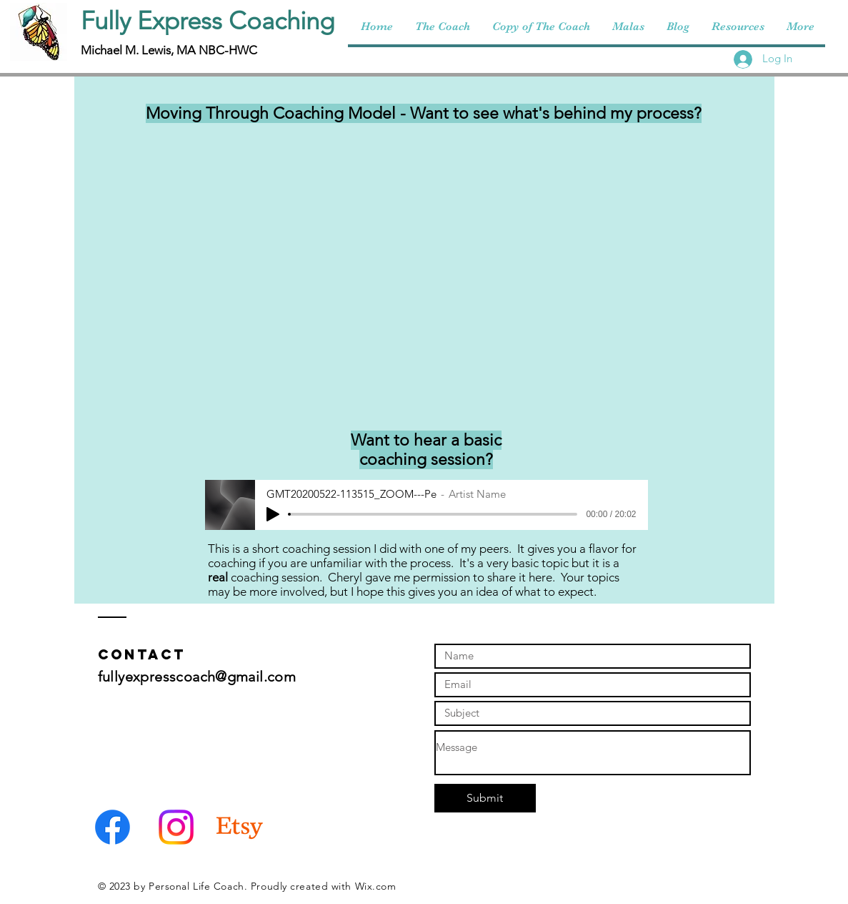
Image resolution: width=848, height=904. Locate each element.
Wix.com (375, 886)
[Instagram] (176, 827)
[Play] (272, 514)
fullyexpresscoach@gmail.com (197, 676)
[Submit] (485, 798)
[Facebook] (112, 827)
